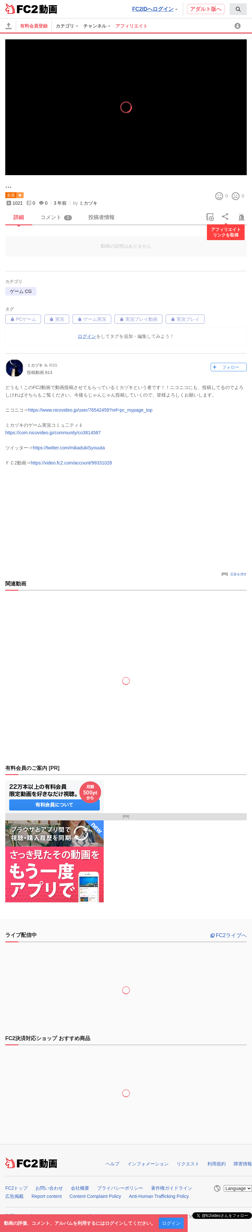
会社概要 (80, 1188)
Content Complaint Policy (95, 1196)
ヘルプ (112, 1163)
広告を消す (238, 574)
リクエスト (188, 1163)
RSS (53, 365)
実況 (56, 319)
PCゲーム (23, 319)
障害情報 (243, 1163)
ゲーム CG (21, 291)
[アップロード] (8, 25)
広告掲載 (14, 1196)
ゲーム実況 (91, 319)
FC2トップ (16, 1188)
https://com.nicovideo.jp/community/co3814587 (53, 432)
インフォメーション (148, 1163)
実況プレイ (185, 319)
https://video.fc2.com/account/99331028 (71, 462)
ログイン (171, 1223)
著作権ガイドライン (171, 1188)
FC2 (21, 8)
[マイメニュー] (238, 25)
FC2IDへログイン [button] (155, 9)
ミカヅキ (88, 203)
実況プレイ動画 (138, 319)
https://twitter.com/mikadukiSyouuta (69, 447)
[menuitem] (238, 9)
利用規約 (216, 1163)
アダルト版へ (205, 9)
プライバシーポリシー (120, 1188)
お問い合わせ (49, 1188)
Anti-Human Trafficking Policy (159, 1196)
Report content (47, 1196)
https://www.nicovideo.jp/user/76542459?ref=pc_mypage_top (90, 410)
